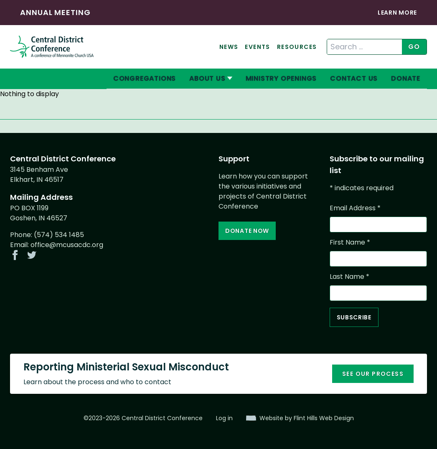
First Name (350, 242)
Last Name (349, 276)
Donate (405, 78)
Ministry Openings (281, 78)
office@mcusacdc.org (66, 245)
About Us (207, 78)
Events (257, 47)
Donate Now (247, 231)
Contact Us (354, 78)
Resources (297, 47)
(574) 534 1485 (59, 235)
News (229, 47)
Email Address (355, 208)
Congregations (144, 78)
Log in (224, 418)
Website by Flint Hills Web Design (306, 418)
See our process (373, 374)
